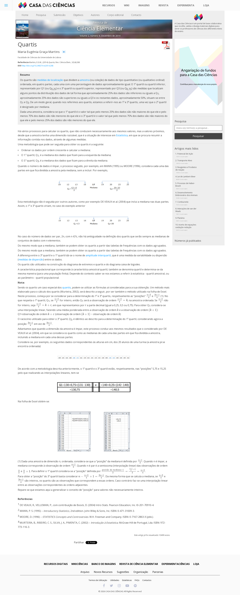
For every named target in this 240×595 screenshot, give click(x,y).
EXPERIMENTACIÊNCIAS (176, 564)
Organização (140, 572)
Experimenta (185, 5)
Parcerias (157, 572)
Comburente (182, 203)
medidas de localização (50, 80)
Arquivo (85, 572)
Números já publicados (188, 240)
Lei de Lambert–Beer (185, 177)
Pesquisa (41, 15)
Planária (182, 219)
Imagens (144, 5)
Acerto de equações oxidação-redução (185, 227)
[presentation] (148, 296)
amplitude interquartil (98, 255)
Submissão (60, 15)
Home (25, 15)
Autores (95, 15)
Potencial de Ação (184, 154)
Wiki (126, 5)
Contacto (136, 15)
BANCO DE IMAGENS (104, 564)
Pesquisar (198, 136)
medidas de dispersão (31, 259)
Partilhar (79, 542)
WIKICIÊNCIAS (79, 564)
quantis (66, 287)
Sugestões (123, 572)
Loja (206, 5)
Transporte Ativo (184, 161)
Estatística (122, 135)
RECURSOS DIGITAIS (56, 564)
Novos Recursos (103, 572)
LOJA (196, 564)
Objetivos (78, 15)
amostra (85, 80)
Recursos (108, 5)
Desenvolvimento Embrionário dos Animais (186, 195)
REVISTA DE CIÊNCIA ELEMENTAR (138, 564)
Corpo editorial (115, 15)
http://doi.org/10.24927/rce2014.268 (37, 65)
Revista (163, 5)
